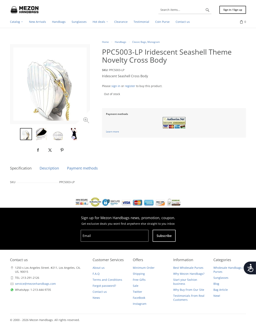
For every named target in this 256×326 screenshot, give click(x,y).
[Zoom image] (86, 120)
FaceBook (139, 298)
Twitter (137, 292)
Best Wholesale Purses (188, 268)
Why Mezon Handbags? (188, 274)
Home (105, 42)
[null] (38, 150)
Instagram (139, 304)
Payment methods (82, 168)
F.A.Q (96, 274)
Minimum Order (144, 268)
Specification (21, 168)
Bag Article (220, 290)
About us (99, 268)
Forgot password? (104, 286)
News (96, 298)
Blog (216, 284)
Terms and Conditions (107, 280)
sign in (115, 86)
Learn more (112, 131)
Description (49, 168)
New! (216, 296)
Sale (135, 286)
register (130, 86)
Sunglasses (220, 278)
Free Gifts (139, 280)
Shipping (139, 274)
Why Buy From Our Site (188, 290)
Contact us (100, 292)
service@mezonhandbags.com (35, 284)
